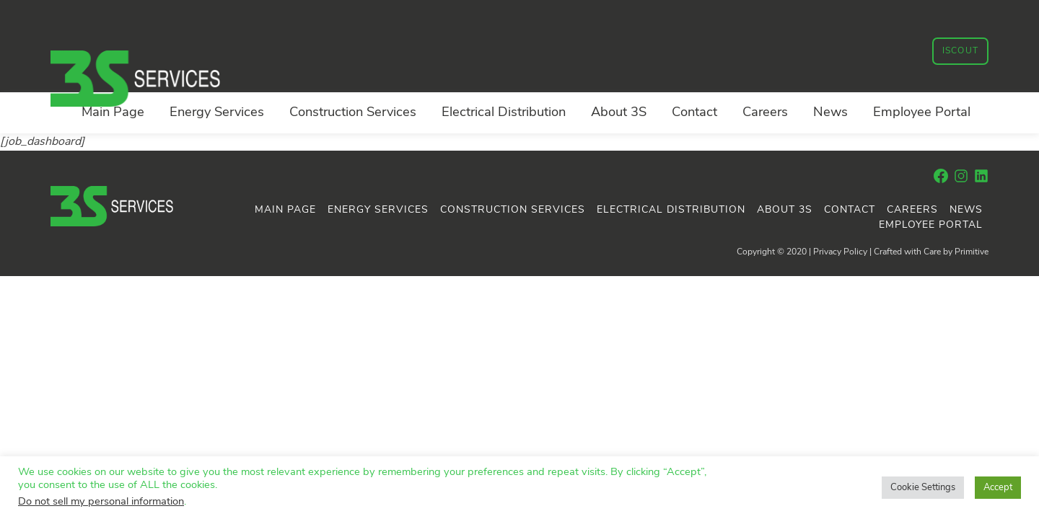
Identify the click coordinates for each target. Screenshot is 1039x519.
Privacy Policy (840, 252)
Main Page (113, 113)
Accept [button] (997, 487)
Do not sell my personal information (101, 502)
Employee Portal (921, 113)
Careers (765, 113)
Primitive (971, 252)
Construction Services (352, 113)
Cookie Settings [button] (922, 487)
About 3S (618, 113)
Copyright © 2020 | (775, 252)
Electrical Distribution (504, 113)
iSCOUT (960, 51)
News (830, 113)
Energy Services (217, 113)
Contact (694, 113)
